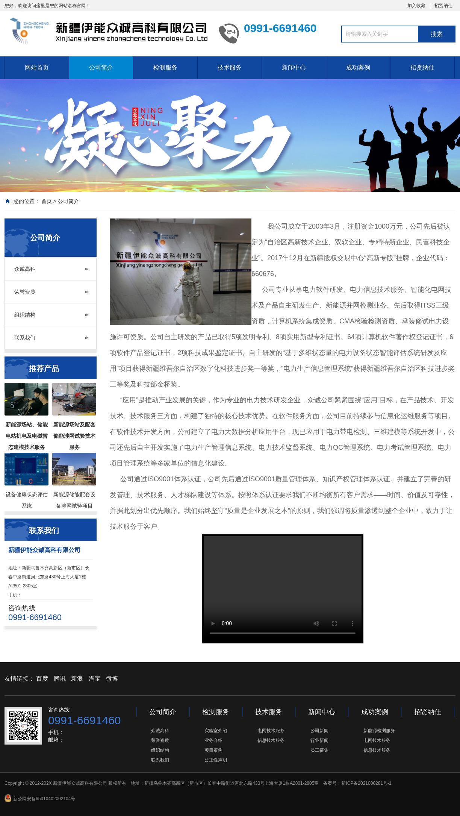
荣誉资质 (24, 292)
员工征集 (319, 750)
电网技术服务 (270, 730)
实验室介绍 (215, 730)
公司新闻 (319, 730)
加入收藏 (416, 5)
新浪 (77, 678)
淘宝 (95, 678)
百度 (42, 678)
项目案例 (213, 750)
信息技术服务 (270, 740)
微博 (112, 678)
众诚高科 (24, 269)
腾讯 (60, 678)
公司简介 (101, 67)
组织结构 (24, 315)
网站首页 (37, 67)
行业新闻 (319, 740)
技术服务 (230, 67)
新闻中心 (294, 67)
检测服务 (165, 67)
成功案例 (358, 67)
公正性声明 (215, 760)
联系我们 (24, 338)
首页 (46, 201)
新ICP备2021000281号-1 (366, 783)
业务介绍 (213, 740)
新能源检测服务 (379, 730)
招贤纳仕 (443, 5)
